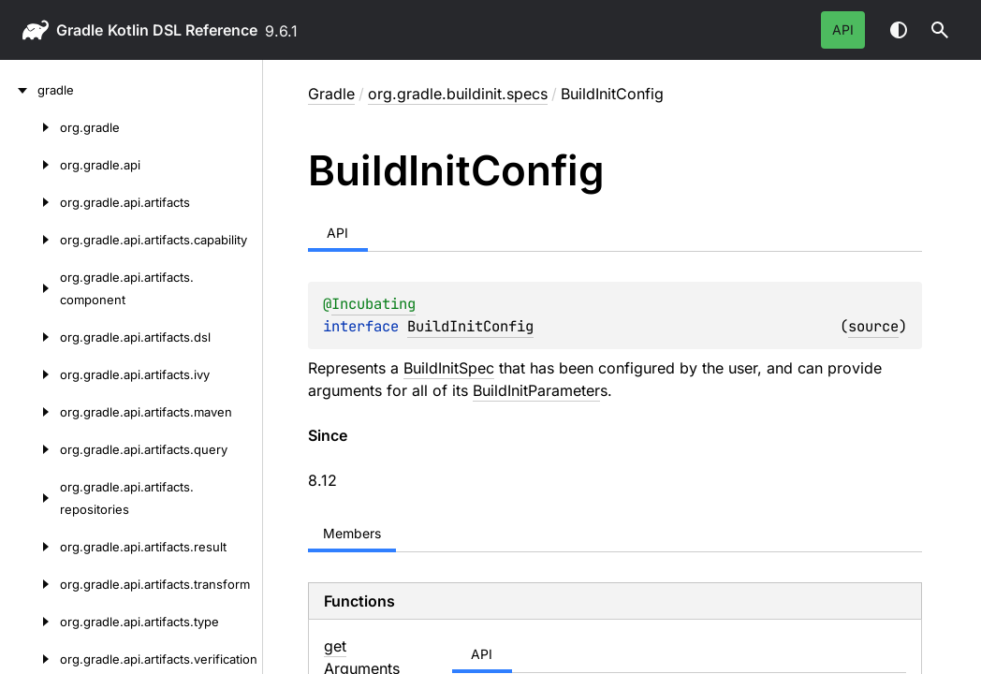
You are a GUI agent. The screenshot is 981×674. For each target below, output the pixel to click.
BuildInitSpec (448, 368)
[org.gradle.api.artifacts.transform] (30, 584)
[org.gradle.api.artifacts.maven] (30, 412)
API (843, 29)
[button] (940, 30)
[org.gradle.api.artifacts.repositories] (30, 498)
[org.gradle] (30, 127)
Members (352, 533)
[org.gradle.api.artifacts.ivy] (30, 374)
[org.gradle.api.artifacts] (30, 202)
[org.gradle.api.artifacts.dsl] (30, 337)
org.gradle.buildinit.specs (458, 93)
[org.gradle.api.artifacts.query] (30, 449)
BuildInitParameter (536, 390)
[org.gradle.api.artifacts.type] (30, 621)
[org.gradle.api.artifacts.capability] (30, 239)
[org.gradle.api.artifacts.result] (30, 546)
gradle (79, 30)
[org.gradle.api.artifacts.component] (30, 288)
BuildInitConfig (470, 326)
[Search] (940, 30)
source (873, 326)
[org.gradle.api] (30, 164)
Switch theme (898, 30)
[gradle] (18, 90)
